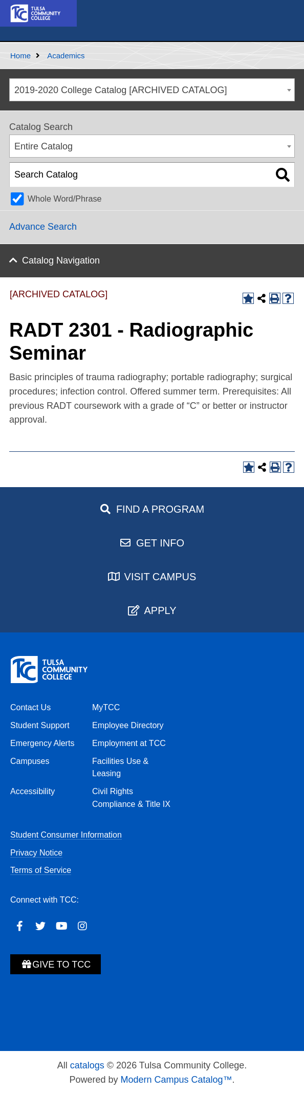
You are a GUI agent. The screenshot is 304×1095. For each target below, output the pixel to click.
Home (20, 55)
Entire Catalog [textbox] (43, 146)
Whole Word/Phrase (65, 198)
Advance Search (43, 227)
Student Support (40, 725)
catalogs (87, 1065)
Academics (65, 55)
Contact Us (30, 707)
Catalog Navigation (61, 260)
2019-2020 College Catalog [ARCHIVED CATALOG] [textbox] (120, 90)
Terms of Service (40, 870)
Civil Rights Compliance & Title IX (131, 797)
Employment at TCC (129, 743)
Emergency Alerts (42, 743)
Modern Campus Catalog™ (176, 1080)
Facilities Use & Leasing (120, 767)
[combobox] (152, 89)
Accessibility (32, 791)
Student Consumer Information (66, 834)
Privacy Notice (36, 852)
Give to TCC (55, 964)
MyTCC (106, 707)
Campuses (29, 761)
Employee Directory (128, 725)
